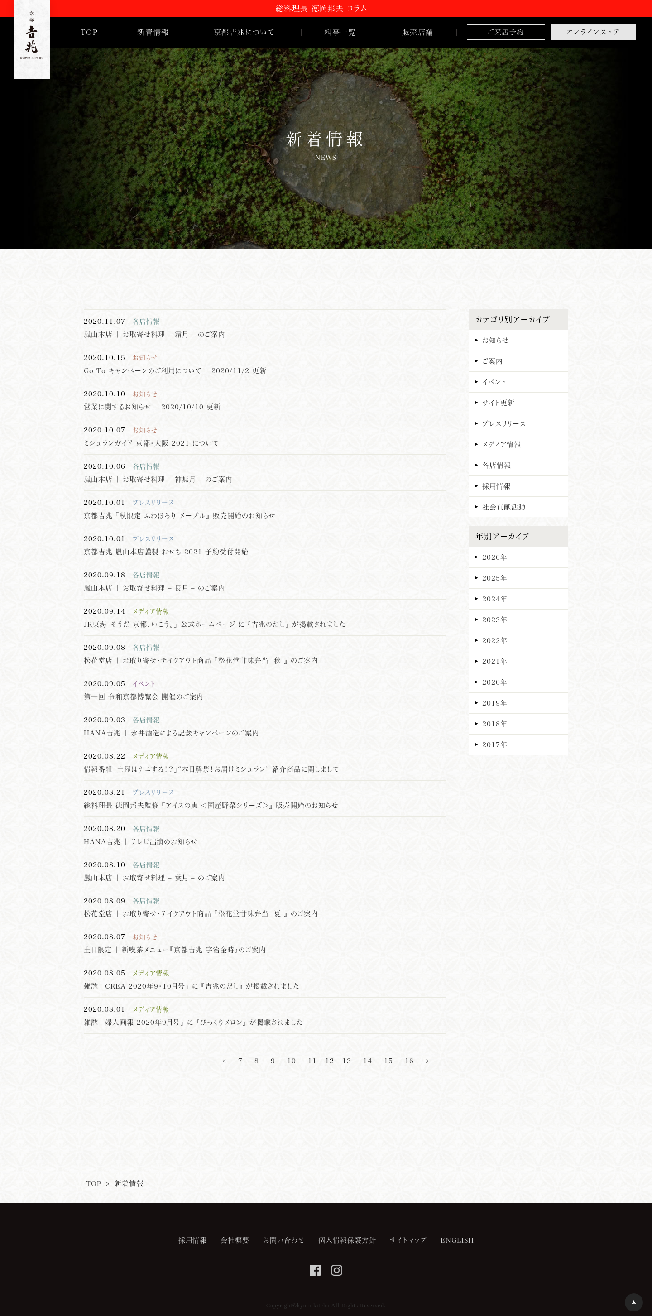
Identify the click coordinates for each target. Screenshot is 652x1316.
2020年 (495, 682)
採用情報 (496, 486)
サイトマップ (408, 1240)
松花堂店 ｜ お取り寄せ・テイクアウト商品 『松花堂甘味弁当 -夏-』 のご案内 (201, 913)
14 (367, 1061)
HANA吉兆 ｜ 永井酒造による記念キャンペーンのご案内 (171, 733)
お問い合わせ (284, 1240)
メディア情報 (501, 444)
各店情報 (496, 465)
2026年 (495, 557)
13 (346, 1061)
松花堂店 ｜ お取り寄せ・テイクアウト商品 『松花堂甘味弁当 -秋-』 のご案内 (201, 660)
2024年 (495, 599)
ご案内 (492, 361)
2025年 (495, 578)
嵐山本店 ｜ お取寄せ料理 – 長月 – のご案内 (154, 588)
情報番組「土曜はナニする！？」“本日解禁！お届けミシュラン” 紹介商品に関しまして (211, 769)
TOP (93, 1183)
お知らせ (495, 340)
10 (291, 1061)
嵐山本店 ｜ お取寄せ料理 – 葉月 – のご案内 (154, 878)
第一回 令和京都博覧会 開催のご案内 (143, 696)
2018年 (495, 724)
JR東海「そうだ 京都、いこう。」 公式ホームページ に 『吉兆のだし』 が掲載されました (214, 624)
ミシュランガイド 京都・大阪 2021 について (151, 443)
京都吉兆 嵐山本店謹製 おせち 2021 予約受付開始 (166, 552)
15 (388, 1061)
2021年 (495, 661)
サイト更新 (498, 403)
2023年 (495, 619)
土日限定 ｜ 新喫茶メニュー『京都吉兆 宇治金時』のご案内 (175, 950)
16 (409, 1061)
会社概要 (235, 1240)
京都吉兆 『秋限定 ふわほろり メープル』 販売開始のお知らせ (179, 515)
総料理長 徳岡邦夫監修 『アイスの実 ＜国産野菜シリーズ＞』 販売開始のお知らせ (211, 805)
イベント (494, 382)
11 (312, 1061)
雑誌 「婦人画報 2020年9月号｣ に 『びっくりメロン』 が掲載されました (193, 1022)
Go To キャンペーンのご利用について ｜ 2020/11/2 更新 (175, 370)
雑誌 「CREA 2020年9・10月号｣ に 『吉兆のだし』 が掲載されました (191, 986)
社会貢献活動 (504, 507)
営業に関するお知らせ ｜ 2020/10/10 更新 (152, 407)
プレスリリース (504, 423)
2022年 (495, 640)
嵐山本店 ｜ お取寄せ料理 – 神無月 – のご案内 (158, 479)
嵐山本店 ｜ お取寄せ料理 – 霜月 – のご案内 (154, 334)
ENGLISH (457, 1240)
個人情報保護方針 (347, 1240)
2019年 (495, 703)
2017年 (495, 744)
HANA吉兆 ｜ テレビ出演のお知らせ (140, 841)
